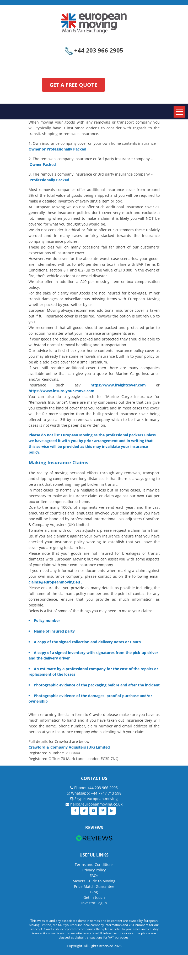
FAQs (94, 875)
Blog (94, 891)
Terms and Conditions (94, 864)
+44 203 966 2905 (94, 50)
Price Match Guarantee (94, 886)
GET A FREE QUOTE (73, 84)
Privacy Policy (94, 869)
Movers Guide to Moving (94, 880)
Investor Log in (94, 902)
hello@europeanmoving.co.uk (96, 804)
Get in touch (94, 897)
